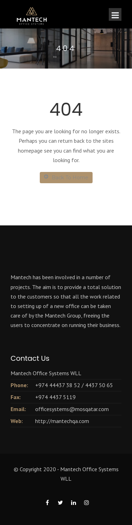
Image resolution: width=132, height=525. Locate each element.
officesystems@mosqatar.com (72, 408)
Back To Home (66, 177)
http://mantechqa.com (62, 420)
